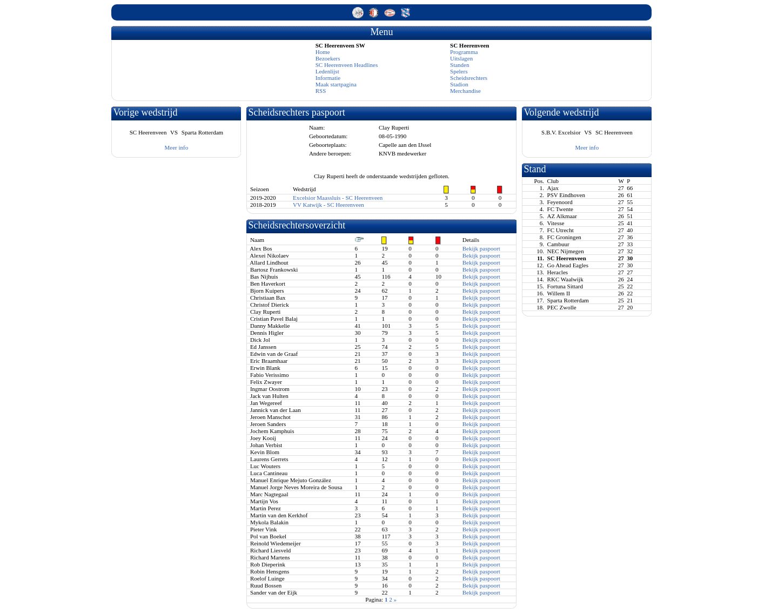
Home (323, 52)
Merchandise (465, 90)
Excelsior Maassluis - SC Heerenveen (338, 197)
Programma (464, 52)
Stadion (459, 84)
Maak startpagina (336, 84)
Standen (459, 65)
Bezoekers (328, 58)
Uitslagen (461, 58)
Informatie (328, 78)
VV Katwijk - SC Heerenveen (328, 204)
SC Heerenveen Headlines (347, 65)
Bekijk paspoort (481, 248)
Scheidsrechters (468, 78)
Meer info (177, 147)
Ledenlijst (327, 71)
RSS (321, 90)
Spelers (458, 71)
